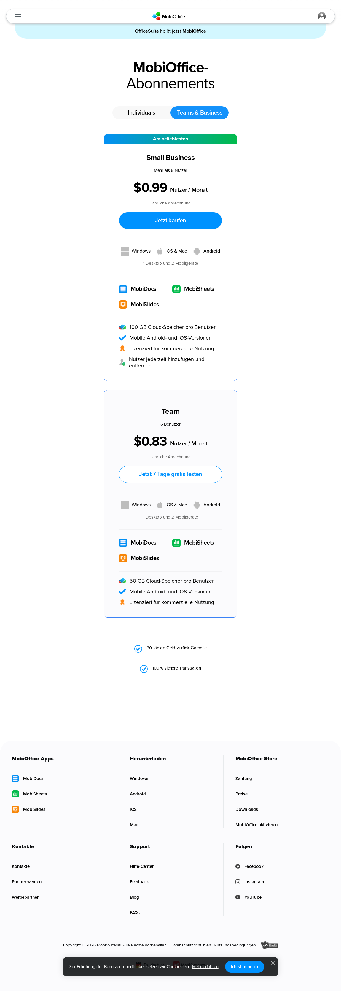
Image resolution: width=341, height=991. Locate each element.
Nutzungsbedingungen (235, 945)
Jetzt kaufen (170, 220)
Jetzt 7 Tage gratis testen (170, 474)
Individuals (141, 112)
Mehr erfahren (205, 966)
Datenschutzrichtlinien (190, 945)
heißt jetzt (170, 31)
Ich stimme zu (244, 966)
